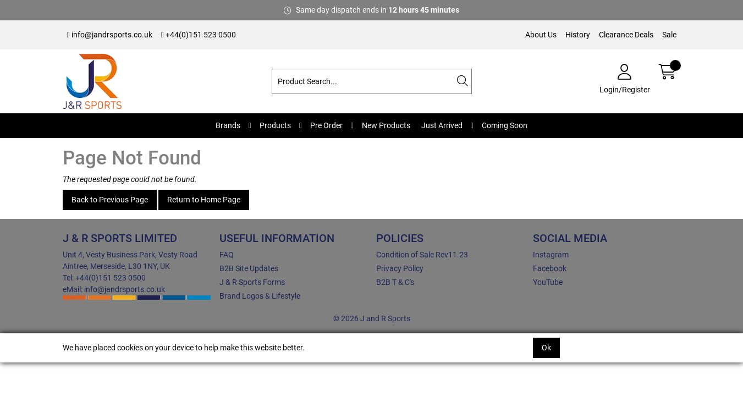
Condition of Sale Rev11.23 (422, 254)
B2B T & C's (395, 282)
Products (275, 125)
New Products (386, 125)
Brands (228, 125)
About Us (541, 34)
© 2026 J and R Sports (371, 318)
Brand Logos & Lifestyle (259, 296)
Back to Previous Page (109, 199)
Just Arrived (442, 125)
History (577, 34)
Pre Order (326, 125)
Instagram (551, 254)
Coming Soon (504, 125)
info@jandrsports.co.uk (109, 34)
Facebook (549, 268)
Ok (546, 347)
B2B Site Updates (248, 268)
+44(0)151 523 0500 (198, 34)
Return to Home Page (203, 199)
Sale (669, 34)
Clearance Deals (626, 34)
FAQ (226, 254)
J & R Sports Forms (252, 282)
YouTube (548, 282)
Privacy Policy (399, 268)
